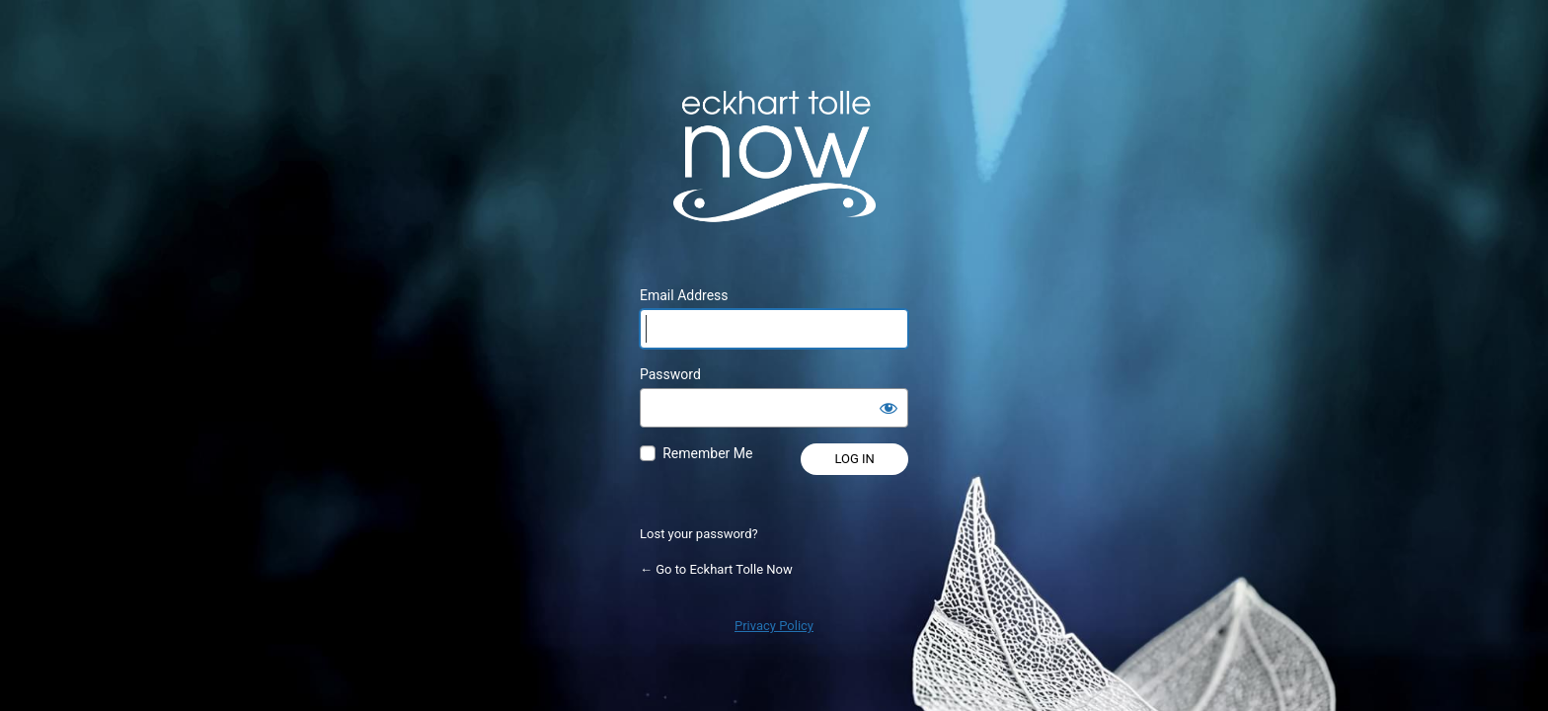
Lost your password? (699, 533)
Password (670, 374)
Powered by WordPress (774, 156)
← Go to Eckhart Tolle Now (716, 569)
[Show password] (888, 408)
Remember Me (707, 453)
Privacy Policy (774, 625)
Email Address (684, 295)
